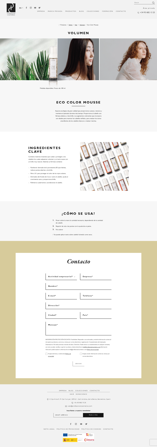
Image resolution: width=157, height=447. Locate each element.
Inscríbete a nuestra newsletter (78, 411)
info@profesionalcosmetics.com (91, 347)
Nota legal (49, 429)
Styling (70, 25)
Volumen (82, 25)
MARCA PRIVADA (55, 11)
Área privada (149, 8)
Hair (76, 25)
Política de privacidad (93, 349)
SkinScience (81, 394)
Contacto (121, 11)
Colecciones (93, 11)
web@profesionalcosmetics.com (80, 406)
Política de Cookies (91, 429)
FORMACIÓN (107, 11)
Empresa (63, 390)
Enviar (78, 363)
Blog (81, 11)
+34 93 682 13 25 (147, 13)
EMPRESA (41, 11)
